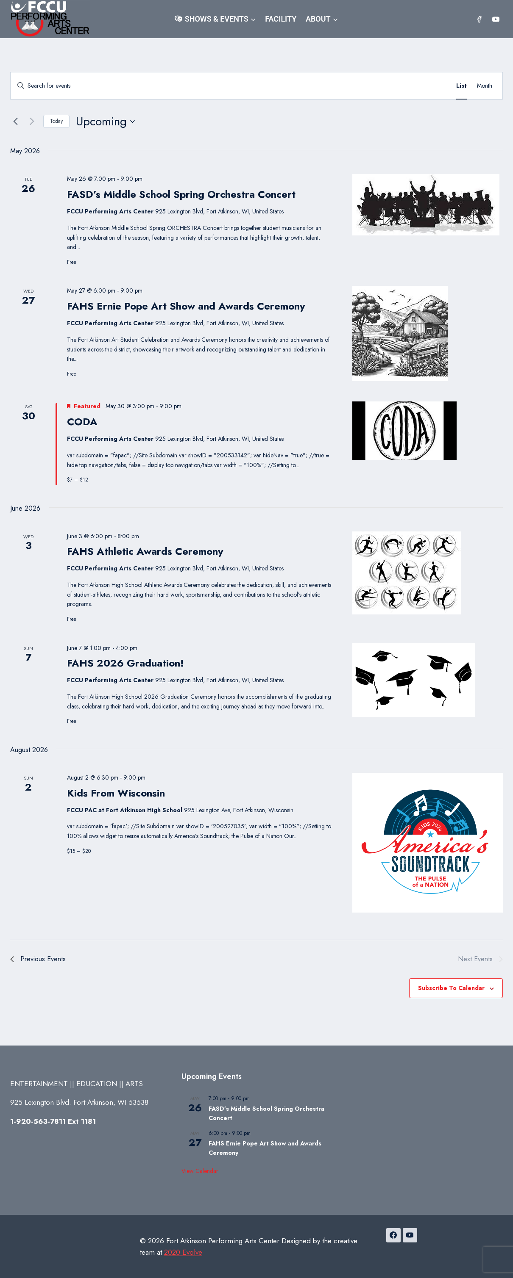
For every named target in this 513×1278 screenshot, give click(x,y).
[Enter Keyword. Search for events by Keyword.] (203, 85)
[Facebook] (479, 19)
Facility (280, 18)
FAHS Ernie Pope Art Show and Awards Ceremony (186, 306)
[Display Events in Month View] (484, 85)
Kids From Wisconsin (116, 793)
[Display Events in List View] (461, 85)
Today (56, 121)
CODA (82, 421)
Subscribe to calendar (451, 988)
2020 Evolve (183, 1252)
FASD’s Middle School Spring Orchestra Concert (181, 194)
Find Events (421, 85)
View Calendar (199, 1171)
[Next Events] (32, 121)
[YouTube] (495, 19)
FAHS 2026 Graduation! (125, 663)
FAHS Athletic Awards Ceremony (145, 551)
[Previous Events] (15, 121)
